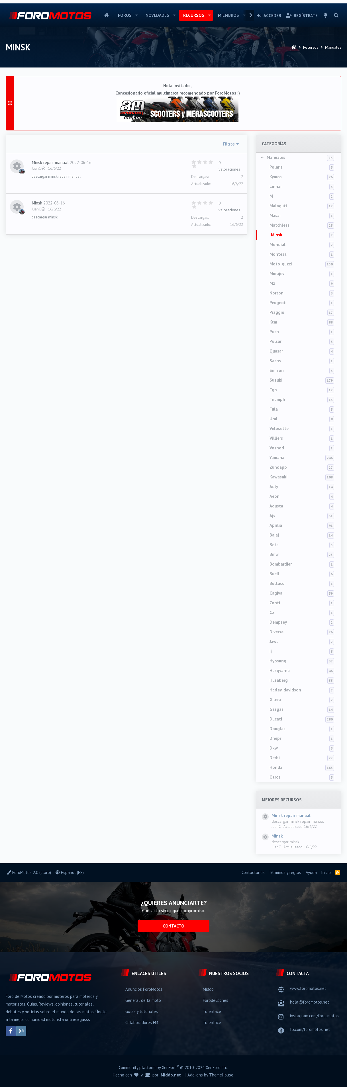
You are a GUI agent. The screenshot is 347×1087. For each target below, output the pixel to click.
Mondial (277, 244)
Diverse (276, 631)
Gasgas (276, 709)
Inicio (106, 15)
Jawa (274, 641)
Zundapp (278, 467)
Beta (274, 544)
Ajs (272, 515)
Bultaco (277, 583)
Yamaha (277, 457)
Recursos (193, 15)
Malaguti (278, 205)
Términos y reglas (285, 872)
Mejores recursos (282, 800)
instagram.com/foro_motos (314, 1015)
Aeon (274, 496)
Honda (276, 767)
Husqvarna (280, 670)
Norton (276, 293)
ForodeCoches (215, 1000)
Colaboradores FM (141, 1022)
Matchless (279, 225)
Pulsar (275, 341)
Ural (273, 418)
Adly (274, 486)
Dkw (274, 748)
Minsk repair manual (291, 815)
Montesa (278, 254)
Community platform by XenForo (173, 1067)
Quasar (276, 351)
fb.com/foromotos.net (310, 1029)
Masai (275, 215)
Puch (274, 331)
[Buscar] (336, 15)
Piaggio (277, 312)
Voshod (277, 448)
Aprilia (276, 525)
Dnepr (275, 738)
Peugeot (278, 302)
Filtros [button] (229, 144)
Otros (275, 777)
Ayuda (311, 872)
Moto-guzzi (281, 264)
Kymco (276, 176)
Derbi (275, 757)
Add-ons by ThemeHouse (210, 1075)
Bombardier (281, 564)
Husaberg (279, 680)
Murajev (277, 273)
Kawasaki (278, 477)
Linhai (275, 186)
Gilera (275, 699)
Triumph (277, 399)
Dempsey (278, 622)
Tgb (273, 389)
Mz (272, 283)
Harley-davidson (285, 690)
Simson (277, 370)
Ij (271, 651)
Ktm (273, 322)
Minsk (276, 235)
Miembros (228, 15)
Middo (208, 989)
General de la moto (143, 1000)
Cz (272, 612)
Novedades (157, 15)
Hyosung (278, 661)
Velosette (279, 428)
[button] (137, 15)
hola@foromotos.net (309, 1002)
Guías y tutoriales (141, 1011)
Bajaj (274, 535)
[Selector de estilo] (326, 15)
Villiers (276, 438)
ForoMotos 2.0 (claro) (29, 872)
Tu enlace (212, 1011)
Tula (274, 409)
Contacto (173, 926)
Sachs (275, 360)
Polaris (276, 167)
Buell (274, 573)
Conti (275, 602)
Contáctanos (253, 872)
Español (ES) (70, 872)
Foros (125, 15)
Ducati (276, 719)
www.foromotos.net (308, 988)
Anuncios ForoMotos (143, 989)
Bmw (274, 554)
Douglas (277, 728)
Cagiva (276, 593)
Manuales (276, 157)
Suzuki (276, 380)
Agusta (276, 506)
